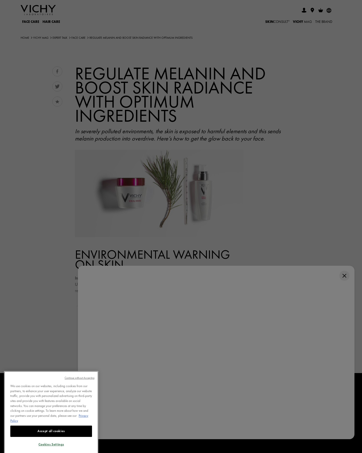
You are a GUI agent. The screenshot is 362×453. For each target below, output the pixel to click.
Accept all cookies (51, 435)
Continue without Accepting (80, 382)
